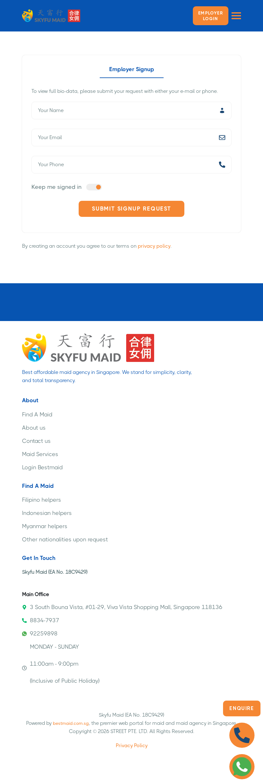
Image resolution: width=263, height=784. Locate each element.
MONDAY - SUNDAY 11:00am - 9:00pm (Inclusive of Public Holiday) (60, 664)
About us (34, 428)
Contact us (36, 441)
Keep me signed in (56, 187)
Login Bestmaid (42, 467)
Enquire (241, 708)
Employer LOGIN (210, 15)
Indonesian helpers (47, 513)
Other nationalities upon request (65, 539)
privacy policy (154, 246)
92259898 (40, 633)
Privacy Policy (132, 745)
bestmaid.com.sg (71, 723)
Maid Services (40, 454)
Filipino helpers (41, 500)
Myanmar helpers (44, 526)
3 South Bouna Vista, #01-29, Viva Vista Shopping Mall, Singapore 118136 (122, 607)
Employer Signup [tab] (131, 69)
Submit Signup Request (131, 209)
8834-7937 (40, 620)
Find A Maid (37, 414)
